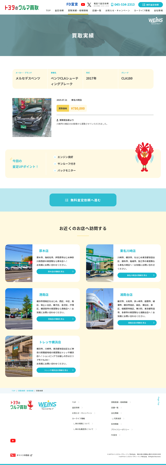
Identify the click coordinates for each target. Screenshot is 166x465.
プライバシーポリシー (120, 429)
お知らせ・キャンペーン (117, 10)
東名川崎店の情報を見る (137, 275)
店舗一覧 (96, 10)
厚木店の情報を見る (56, 271)
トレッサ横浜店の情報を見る (56, 370)
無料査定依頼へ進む (83, 200)
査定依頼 (59, 10)
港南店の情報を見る (56, 319)
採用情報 (114, 424)
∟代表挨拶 (116, 418)
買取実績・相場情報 (78, 10)
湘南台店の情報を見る (137, 322)
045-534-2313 (123, 4)
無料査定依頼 (150, 4)
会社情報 (114, 413)
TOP (48, 10)
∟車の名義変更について (83, 429)
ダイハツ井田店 (21, 455)
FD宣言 (114, 435)
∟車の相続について (81, 423)
